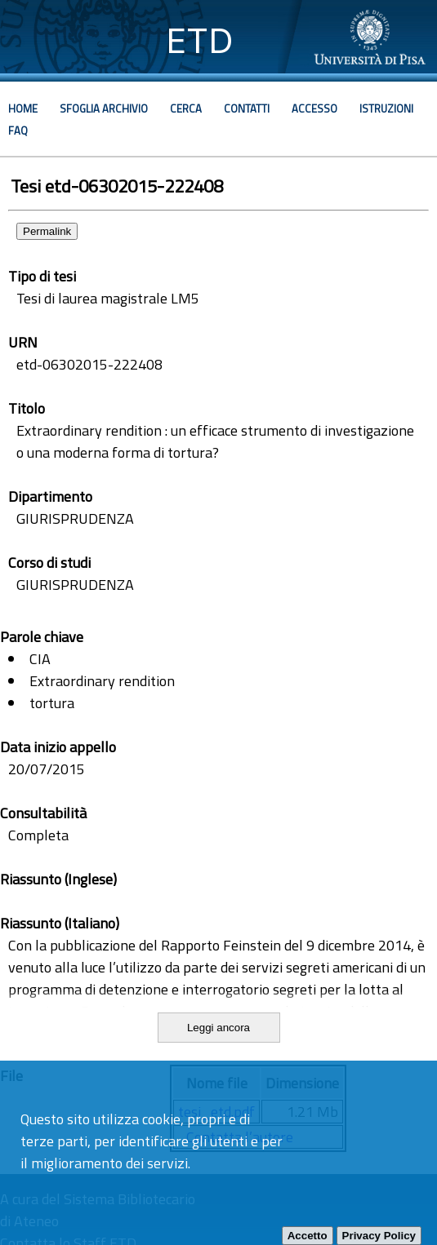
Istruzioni (386, 108)
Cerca (186, 108)
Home (23, 108)
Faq (18, 130)
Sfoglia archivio (104, 108)
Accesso (314, 108)
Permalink (47, 231)
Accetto (308, 1235)
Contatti (247, 108)
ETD (200, 40)
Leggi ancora (218, 1027)
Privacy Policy (379, 1235)
